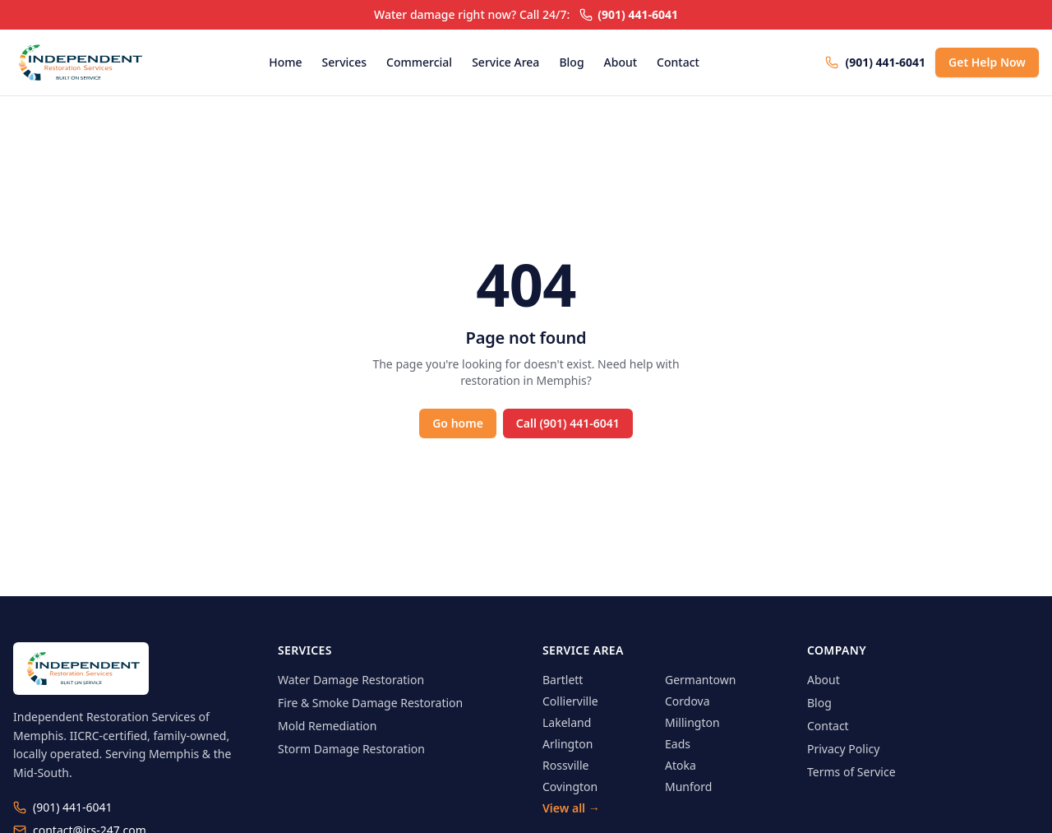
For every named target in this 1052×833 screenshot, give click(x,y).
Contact (678, 62)
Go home (457, 423)
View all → (571, 808)
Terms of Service (851, 772)
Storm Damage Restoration (351, 749)
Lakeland (566, 722)
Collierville (570, 701)
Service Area (505, 62)
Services (344, 62)
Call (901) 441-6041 (568, 423)
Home (285, 62)
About (621, 62)
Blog (571, 62)
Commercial (419, 62)
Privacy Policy (843, 749)
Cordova (687, 701)
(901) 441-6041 (628, 14)
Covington (570, 786)
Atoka (680, 765)
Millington (692, 722)
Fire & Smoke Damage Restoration (370, 702)
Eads (677, 744)
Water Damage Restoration (351, 679)
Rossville (565, 765)
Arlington (567, 744)
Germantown (700, 679)
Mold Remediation (327, 726)
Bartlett (562, 679)
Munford (688, 786)
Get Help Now (987, 62)
